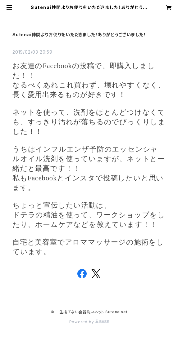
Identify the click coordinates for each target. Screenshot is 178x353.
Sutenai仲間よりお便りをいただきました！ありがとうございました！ (79, 34)
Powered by (89, 322)
